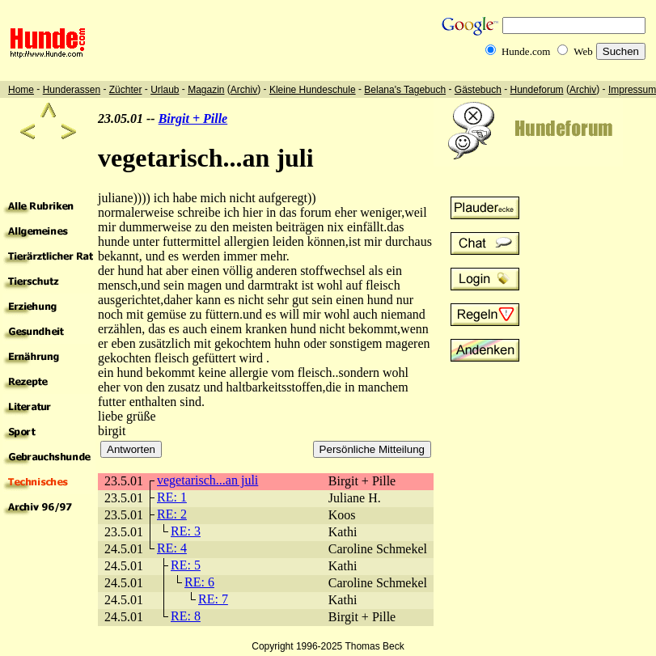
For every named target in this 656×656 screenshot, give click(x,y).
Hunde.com (526, 51)
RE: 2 (172, 514)
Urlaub (164, 89)
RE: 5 (186, 565)
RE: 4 (172, 548)
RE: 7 (213, 599)
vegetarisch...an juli (207, 480)
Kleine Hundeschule (312, 89)
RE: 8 (186, 616)
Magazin (206, 89)
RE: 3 (186, 531)
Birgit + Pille (193, 118)
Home (21, 89)
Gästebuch (478, 89)
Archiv (244, 89)
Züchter (125, 89)
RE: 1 (172, 497)
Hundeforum (537, 89)
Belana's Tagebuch (405, 89)
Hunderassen (71, 89)
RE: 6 (199, 582)
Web (583, 51)
